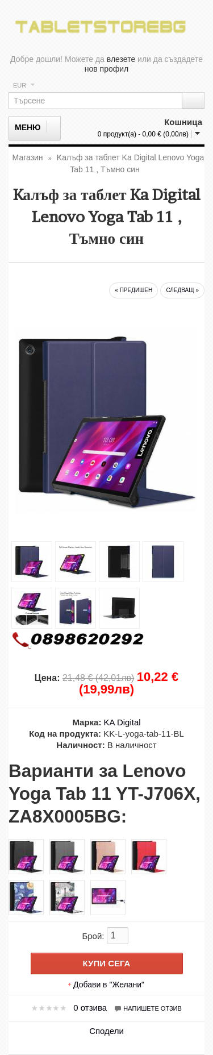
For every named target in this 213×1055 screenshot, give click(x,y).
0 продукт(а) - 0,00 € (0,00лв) (143, 134)
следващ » (182, 290)
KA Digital (122, 722)
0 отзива (90, 1007)
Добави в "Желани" (108, 984)
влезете (121, 59)
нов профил (107, 68)
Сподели (106, 1031)
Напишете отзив (148, 1008)
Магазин (27, 157)
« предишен (133, 290)
